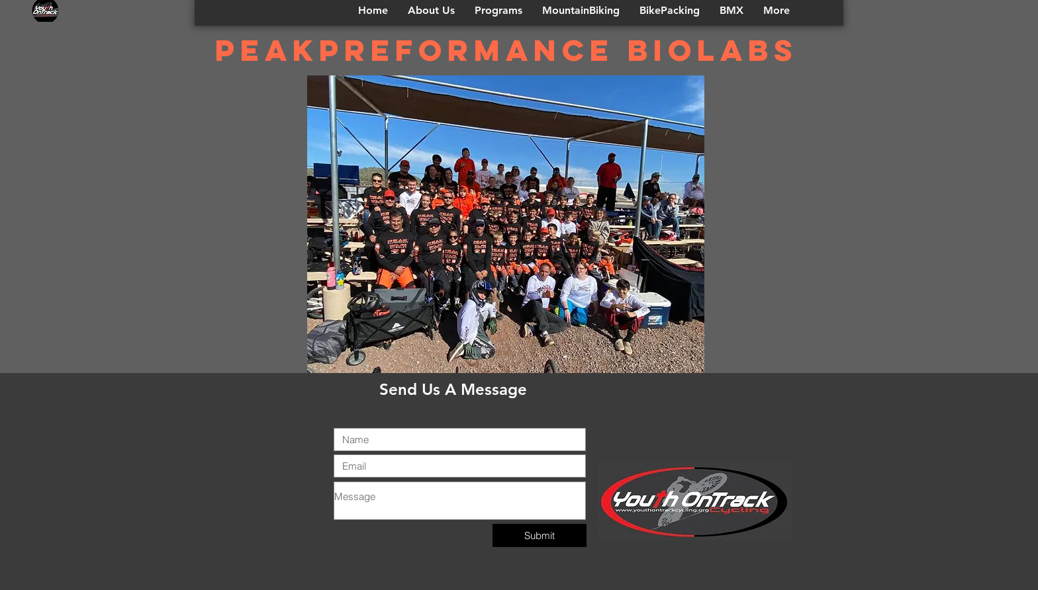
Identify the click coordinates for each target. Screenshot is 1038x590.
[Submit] (540, 535)
